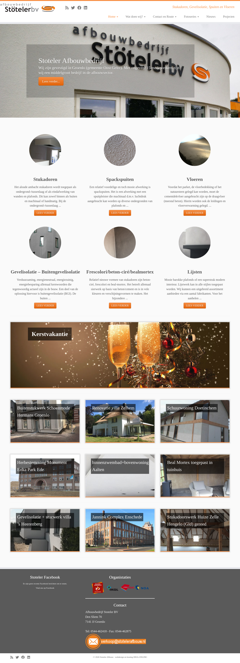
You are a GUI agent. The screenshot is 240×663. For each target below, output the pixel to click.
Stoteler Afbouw (106, 657)
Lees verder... (51, 81)
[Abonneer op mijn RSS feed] (68, 8)
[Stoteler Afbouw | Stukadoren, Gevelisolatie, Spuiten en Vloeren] (27, 8)
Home (113, 16)
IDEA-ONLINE (140, 657)
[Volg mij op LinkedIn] (87, 8)
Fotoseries (191, 16)
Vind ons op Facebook (45, 588)
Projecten (228, 16)
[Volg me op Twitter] (74, 8)
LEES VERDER (45, 212)
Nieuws (211, 16)
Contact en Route (164, 16)
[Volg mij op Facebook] (80, 8)
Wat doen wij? (136, 16)
